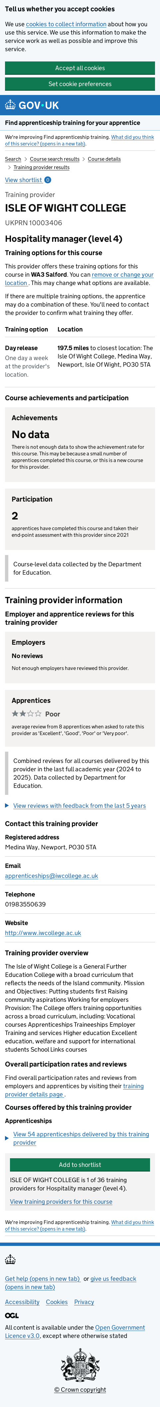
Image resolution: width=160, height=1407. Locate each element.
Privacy (84, 1302)
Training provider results (42, 167)
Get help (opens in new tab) (43, 1278)
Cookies (57, 1302)
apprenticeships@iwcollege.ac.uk (51, 876)
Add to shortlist (80, 1165)
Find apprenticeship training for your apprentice (72, 123)
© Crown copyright (80, 1389)
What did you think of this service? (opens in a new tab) (79, 140)
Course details (104, 159)
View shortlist (28, 180)
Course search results (55, 159)
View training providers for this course (61, 1201)
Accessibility (22, 1302)
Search (13, 159)
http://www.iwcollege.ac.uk (43, 933)
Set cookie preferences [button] (80, 84)
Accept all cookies (80, 68)
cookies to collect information (66, 24)
